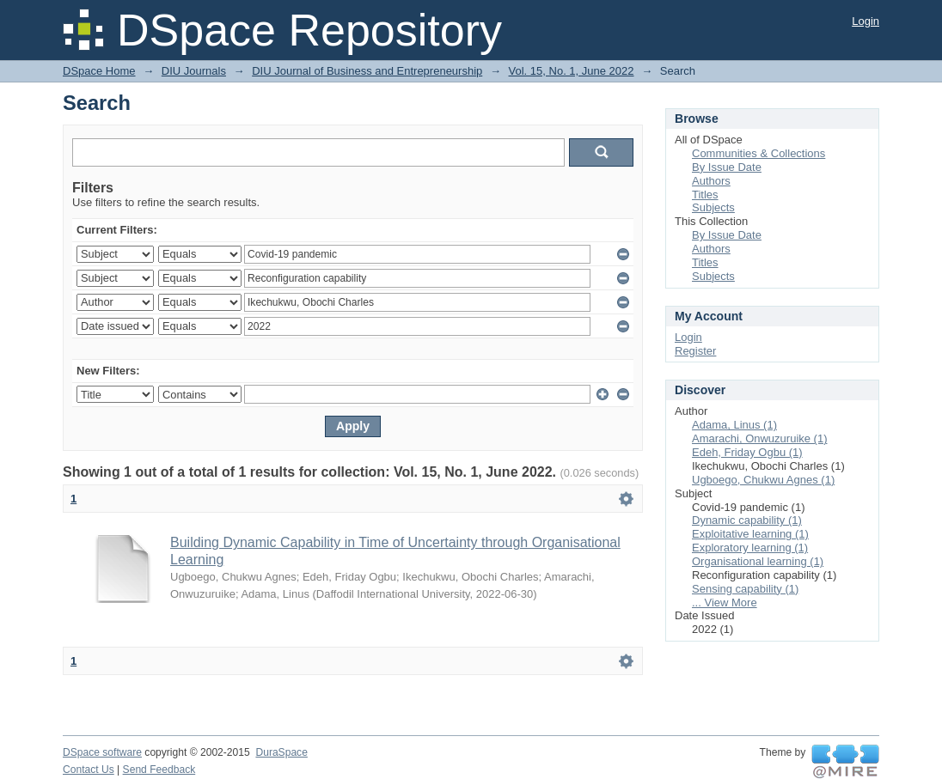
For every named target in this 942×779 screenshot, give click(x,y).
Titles (705, 194)
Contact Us (88, 770)
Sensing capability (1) (745, 588)
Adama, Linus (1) (734, 424)
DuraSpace (281, 752)
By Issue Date (727, 167)
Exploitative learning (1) (750, 533)
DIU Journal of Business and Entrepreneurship (367, 70)
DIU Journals (194, 70)
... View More (724, 602)
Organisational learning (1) (757, 561)
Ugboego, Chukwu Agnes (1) (763, 479)
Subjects (713, 207)
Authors (711, 180)
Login (865, 21)
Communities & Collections (758, 153)
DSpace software (102, 752)
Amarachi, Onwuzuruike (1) (760, 438)
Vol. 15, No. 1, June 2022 (571, 70)
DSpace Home (99, 70)
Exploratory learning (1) (750, 547)
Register (695, 350)
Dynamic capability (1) (747, 520)
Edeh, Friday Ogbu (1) (747, 452)
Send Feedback (159, 770)
